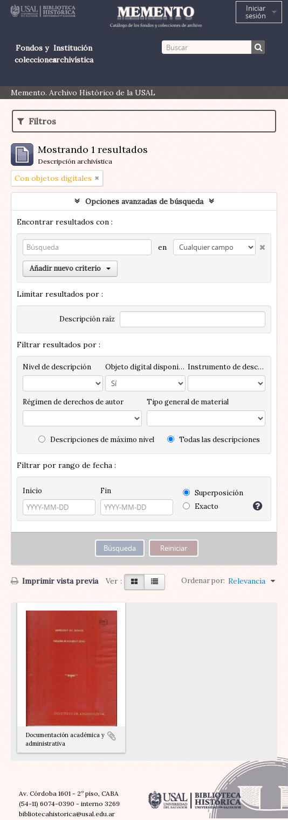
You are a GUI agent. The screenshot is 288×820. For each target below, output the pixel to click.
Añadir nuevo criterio (70, 268)
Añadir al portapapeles (111, 736)
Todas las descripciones (213, 439)
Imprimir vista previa (54, 581)
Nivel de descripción (57, 367)
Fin (105, 490)
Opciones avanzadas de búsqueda (144, 201)
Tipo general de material (188, 402)
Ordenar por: (203, 580)
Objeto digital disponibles (145, 367)
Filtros (36, 121)
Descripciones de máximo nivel (96, 439)
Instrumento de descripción (226, 367)
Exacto (200, 506)
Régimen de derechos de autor (73, 402)
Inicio (32, 490)
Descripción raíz (87, 319)
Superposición (213, 492)
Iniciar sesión (255, 11)
